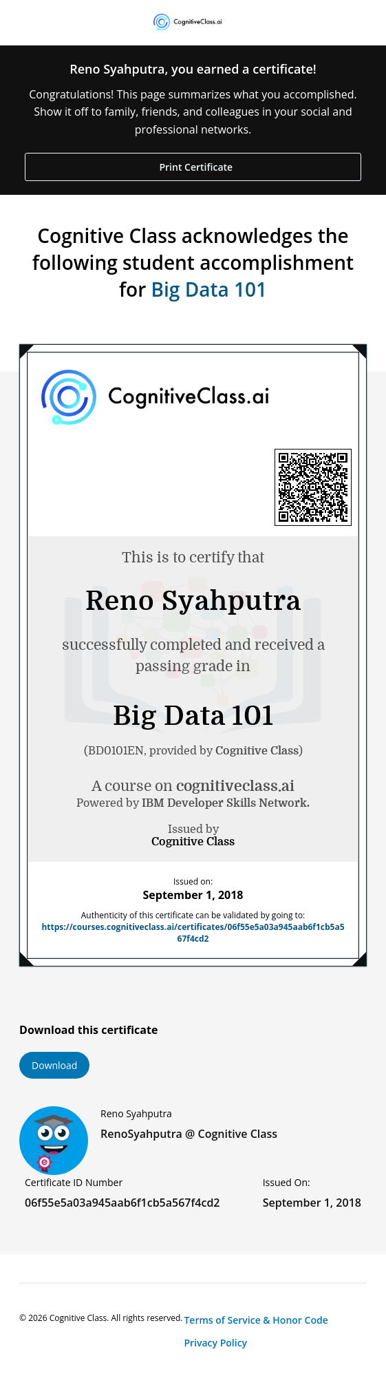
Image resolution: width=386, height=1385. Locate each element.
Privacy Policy (215, 1342)
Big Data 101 (209, 289)
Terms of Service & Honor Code (256, 1319)
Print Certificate (195, 166)
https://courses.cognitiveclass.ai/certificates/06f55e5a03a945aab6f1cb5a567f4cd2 (192, 932)
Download (54, 1065)
